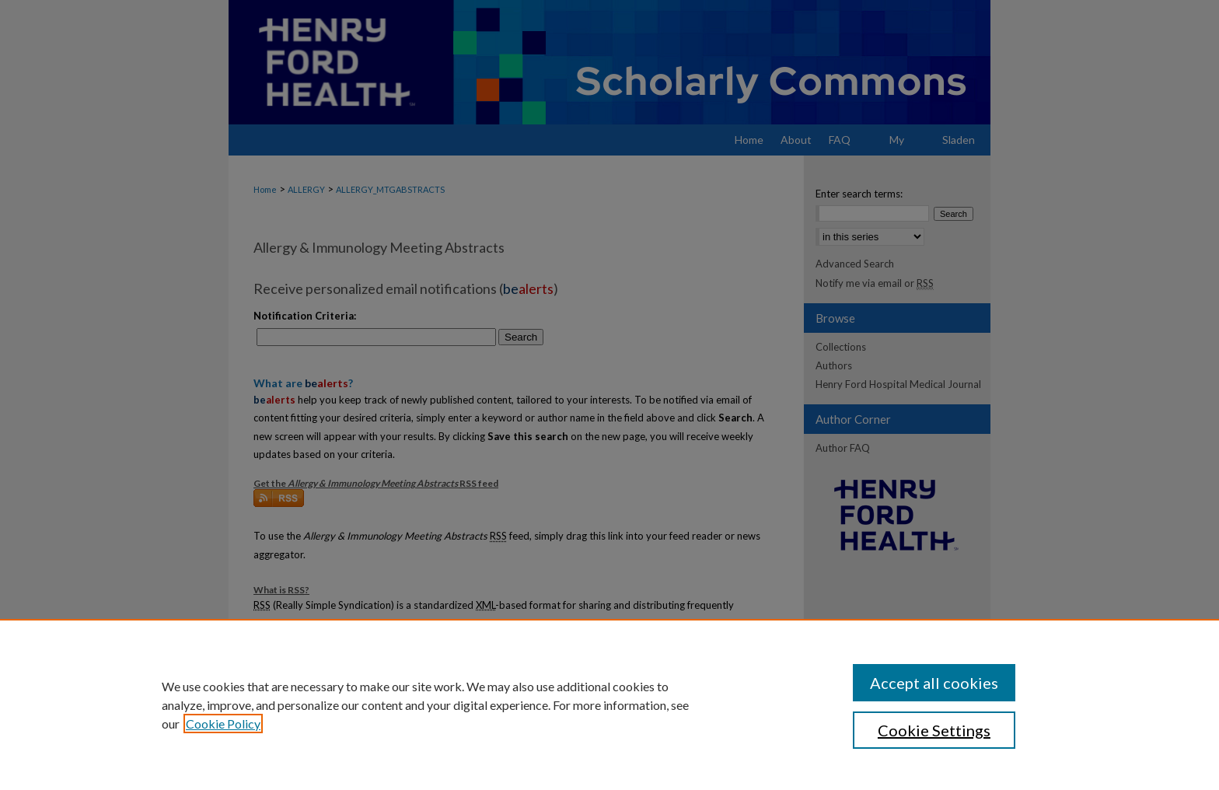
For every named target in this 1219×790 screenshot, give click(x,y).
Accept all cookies (934, 682)
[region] (609, 704)
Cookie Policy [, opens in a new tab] (223, 723)
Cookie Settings (934, 730)
